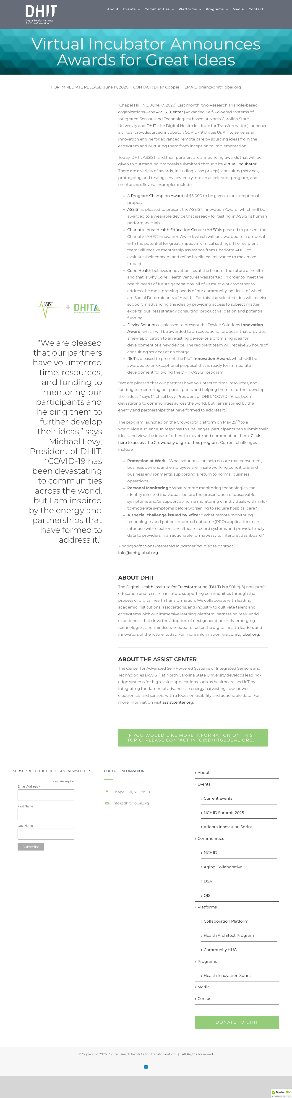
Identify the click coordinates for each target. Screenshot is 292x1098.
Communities (211, 838)
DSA (208, 881)
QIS (207, 895)
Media (204, 987)
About (204, 772)
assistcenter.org (177, 702)
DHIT (151, 125)
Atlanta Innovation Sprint (228, 827)
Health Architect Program (229, 935)
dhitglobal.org (245, 634)
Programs (207, 961)
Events (204, 784)
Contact (205, 998)
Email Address (29, 786)
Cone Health (139, 270)
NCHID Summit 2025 (224, 812)
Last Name (25, 825)
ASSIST (134, 209)
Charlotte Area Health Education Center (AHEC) (173, 229)
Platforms (207, 907)
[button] (281, 1093)
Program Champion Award (157, 195)
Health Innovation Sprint (227, 975)
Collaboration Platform (226, 921)
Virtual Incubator (240, 164)
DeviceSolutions (143, 325)
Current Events (218, 798)
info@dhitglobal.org (138, 552)
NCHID (210, 852)
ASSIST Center (169, 112)
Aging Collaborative (223, 867)
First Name (25, 806)
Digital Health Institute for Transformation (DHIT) (173, 587)
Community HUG (220, 949)
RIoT (131, 358)
